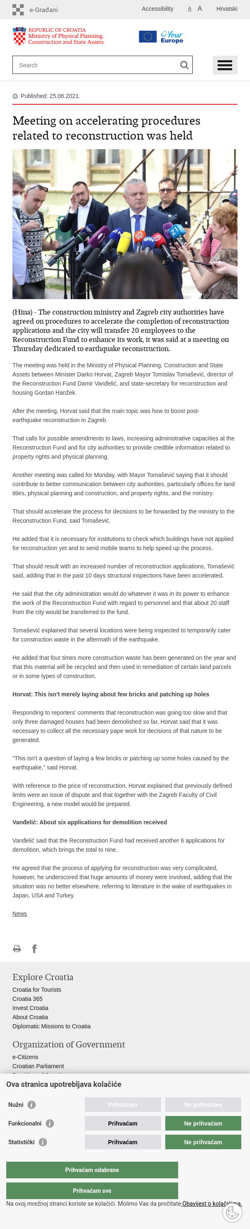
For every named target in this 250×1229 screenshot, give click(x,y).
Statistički (21, 1158)
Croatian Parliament (38, 1066)
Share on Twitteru (52, 948)
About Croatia (30, 1017)
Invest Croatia (30, 1008)
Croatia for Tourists (36, 989)
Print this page (16, 948)
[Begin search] (184, 65)
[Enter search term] (88, 65)
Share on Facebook (34, 948)
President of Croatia (38, 1075)
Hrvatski (227, 8)
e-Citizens (25, 1057)
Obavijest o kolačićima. (211, 1203)
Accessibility (157, 8)
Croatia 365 (27, 998)
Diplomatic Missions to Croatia (51, 1026)
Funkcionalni (25, 1140)
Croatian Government (40, 1084)
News (19, 913)
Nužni (15, 1121)
